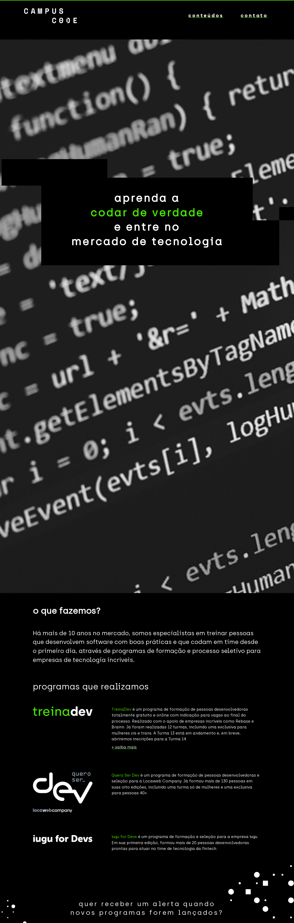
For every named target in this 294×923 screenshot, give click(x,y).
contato (254, 16)
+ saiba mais (124, 747)
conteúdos (205, 16)
